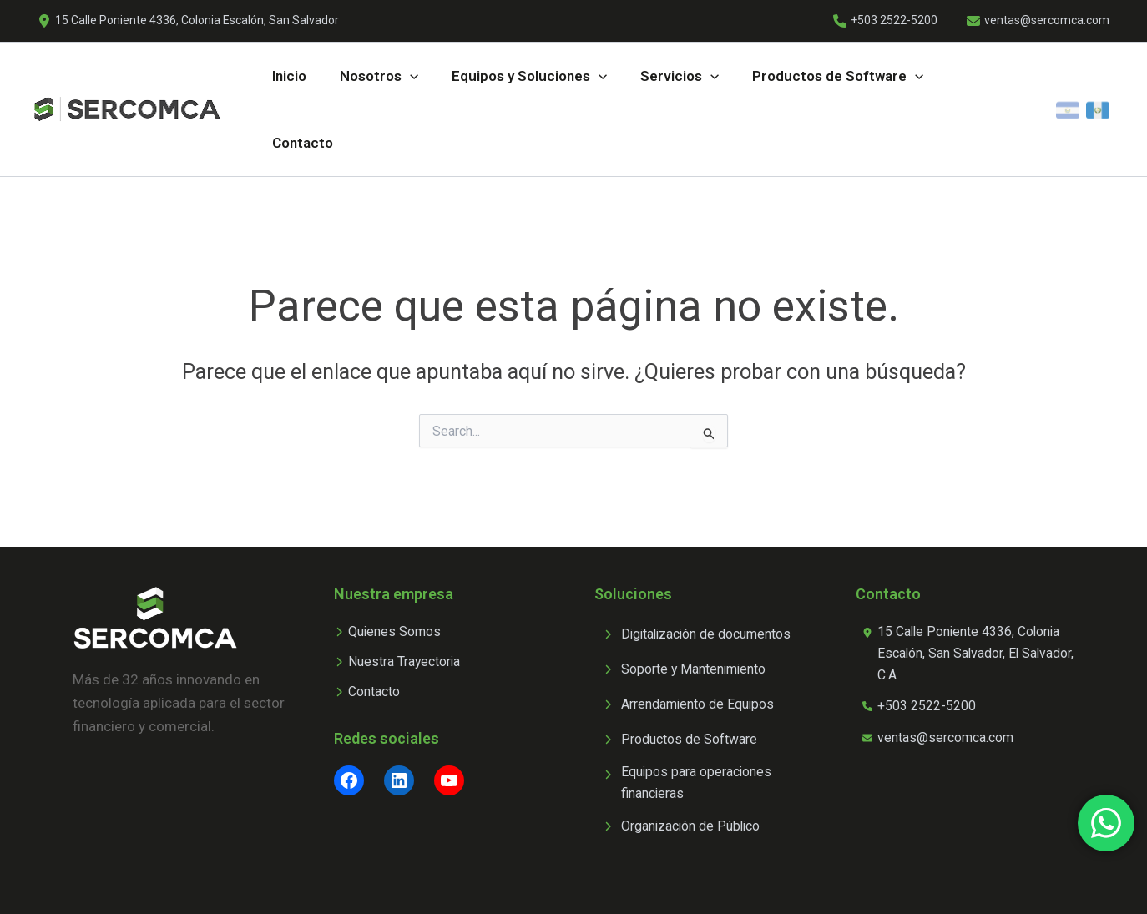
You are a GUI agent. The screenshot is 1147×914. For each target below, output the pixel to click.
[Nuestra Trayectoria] (403, 605)
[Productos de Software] (681, 680)
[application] (403, 80)
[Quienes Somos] (390, 573)
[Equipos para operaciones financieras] (704, 725)
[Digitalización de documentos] (701, 575)
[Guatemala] (1097, 80)
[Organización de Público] (683, 770)
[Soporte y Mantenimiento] (686, 610)
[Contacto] (370, 637)
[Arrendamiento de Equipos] (691, 645)
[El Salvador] (1067, 80)
